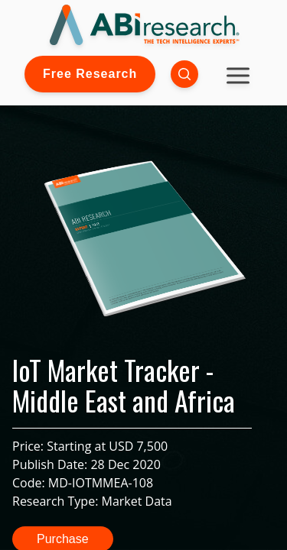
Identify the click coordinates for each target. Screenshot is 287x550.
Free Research (90, 73)
